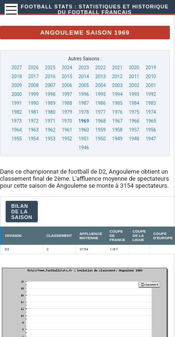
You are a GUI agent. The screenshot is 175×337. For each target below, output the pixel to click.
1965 (151, 121)
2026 (33, 67)
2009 (16, 85)
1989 (50, 103)
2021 (117, 67)
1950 (100, 138)
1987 (83, 103)
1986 (100, 103)
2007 (50, 85)
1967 (117, 121)
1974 (151, 112)
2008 (33, 85)
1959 (100, 129)
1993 (134, 94)
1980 (50, 112)
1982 (16, 112)
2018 (16, 76)
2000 (16, 94)
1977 (100, 112)
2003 (117, 85)
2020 (134, 67)
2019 (151, 67)
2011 (134, 76)
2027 (16, 67)
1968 (100, 121)
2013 (100, 76)
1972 (33, 121)
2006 (67, 85)
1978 (83, 112)
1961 (67, 129)
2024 (67, 67)
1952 (67, 138)
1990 (33, 103)
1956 (151, 129)
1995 (100, 94)
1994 (117, 94)
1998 (50, 94)
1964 (16, 129)
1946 (83, 147)
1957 (134, 129)
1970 (67, 121)
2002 (134, 85)
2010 (151, 76)
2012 (117, 76)
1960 (83, 129)
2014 (83, 76)
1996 (83, 94)
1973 (16, 121)
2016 (50, 76)
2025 (50, 67)
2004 (100, 85)
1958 (117, 129)
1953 (50, 138)
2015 (67, 76)
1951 (83, 138)
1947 (151, 138)
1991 (16, 103)
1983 (151, 103)
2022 (100, 67)
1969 (83, 121)
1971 (50, 121)
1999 (33, 94)
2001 (151, 85)
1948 (134, 138)
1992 (151, 94)
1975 (134, 112)
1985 (117, 103)
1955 (16, 138)
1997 (67, 94)
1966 (134, 121)
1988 (67, 103)
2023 (83, 67)
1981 (33, 112)
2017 (33, 76)
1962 (50, 129)
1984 (134, 103)
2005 (83, 85)
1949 (117, 138)
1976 (117, 112)
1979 (67, 112)
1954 (33, 138)
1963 (33, 129)
